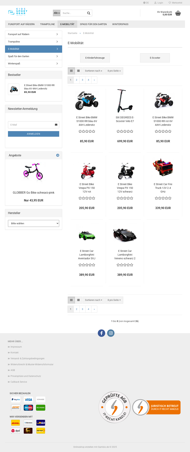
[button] (146, 3)
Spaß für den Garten (93, 24)
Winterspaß (120, 24)
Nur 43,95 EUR (33, 200)
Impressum (16, 347)
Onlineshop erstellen (83, 447)
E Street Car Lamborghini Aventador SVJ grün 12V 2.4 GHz (87, 254)
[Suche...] (56, 13)
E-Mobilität (67, 24)
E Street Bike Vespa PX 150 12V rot (87, 188)
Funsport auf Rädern (21, 24)
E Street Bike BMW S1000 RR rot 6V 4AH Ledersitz (163, 121)
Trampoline (47, 24)
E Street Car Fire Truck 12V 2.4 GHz (163, 188)
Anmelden (33, 134)
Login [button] (158, 2)
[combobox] (94, 71)
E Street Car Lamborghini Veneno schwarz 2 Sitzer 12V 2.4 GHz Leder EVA (124, 254)
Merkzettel (175, 2)
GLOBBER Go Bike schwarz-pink (33, 192)
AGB (13, 370)
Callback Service (19, 382)
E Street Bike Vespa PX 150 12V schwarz (125, 188)
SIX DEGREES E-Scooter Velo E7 (125, 119)
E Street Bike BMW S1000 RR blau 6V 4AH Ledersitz (86, 121)
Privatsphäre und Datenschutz (26, 376)
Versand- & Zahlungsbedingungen (28, 358)
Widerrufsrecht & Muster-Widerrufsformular (32, 364)
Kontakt (15, 352)
